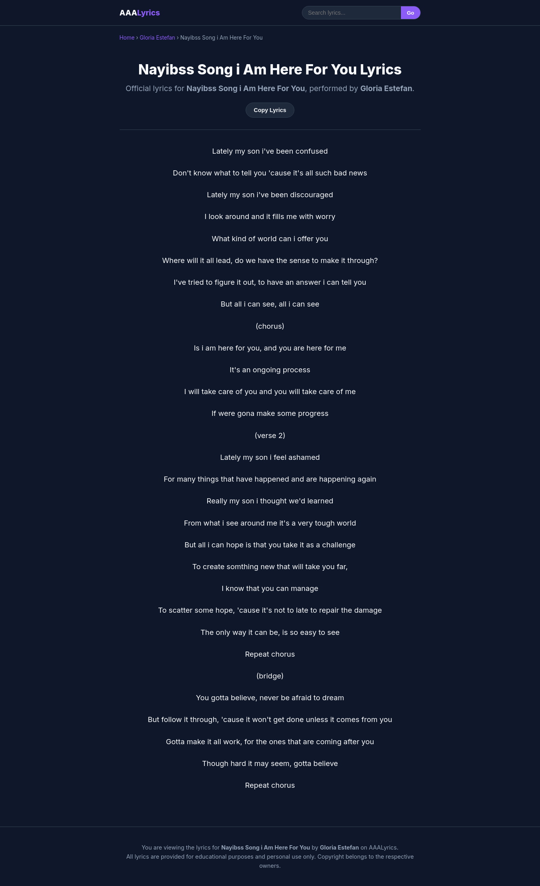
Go (410, 13)
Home (127, 37)
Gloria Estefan (157, 37)
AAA (140, 12)
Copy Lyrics (270, 110)
